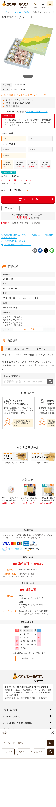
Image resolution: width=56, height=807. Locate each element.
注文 (52, 786)
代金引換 (26, 535)
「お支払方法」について (13, 241)
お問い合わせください (27, 574)
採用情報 (34, 787)
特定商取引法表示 (42, 781)
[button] (46, 802)
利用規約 (26, 781)
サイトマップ (12, 781)
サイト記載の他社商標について (39, 784)
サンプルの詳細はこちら (36, 111)
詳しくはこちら (9, 577)
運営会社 (22, 787)
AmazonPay (17, 538)
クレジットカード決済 (12, 535)
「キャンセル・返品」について (16, 244)
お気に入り (10, 208)
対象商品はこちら (28, 658)
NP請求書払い (38, 535)
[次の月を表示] (51, 638)
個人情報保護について (13, 784)
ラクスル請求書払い (32, 538)
